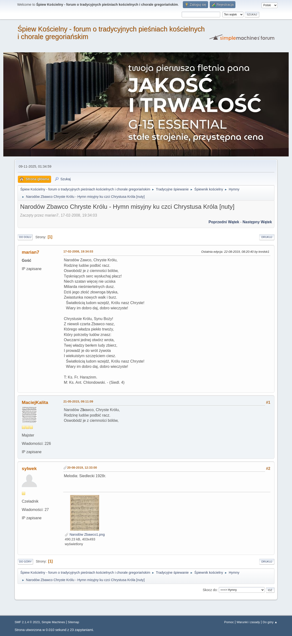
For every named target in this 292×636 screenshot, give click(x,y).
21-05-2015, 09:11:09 (78, 401)
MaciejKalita (35, 402)
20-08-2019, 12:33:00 (82, 467)
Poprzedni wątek (224, 222)
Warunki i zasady (248, 622)
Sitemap (73, 622)
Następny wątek (257, 222)
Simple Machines (53, 622)
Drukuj (266, 237)
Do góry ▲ (270, 622)
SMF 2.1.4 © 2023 (27, 622)
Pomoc (229, 622)
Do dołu (25, 237)
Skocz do (210, 590)
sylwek (29, 468)
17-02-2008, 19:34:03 (78, 251)
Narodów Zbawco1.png (85, 534)
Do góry (25, 561)
